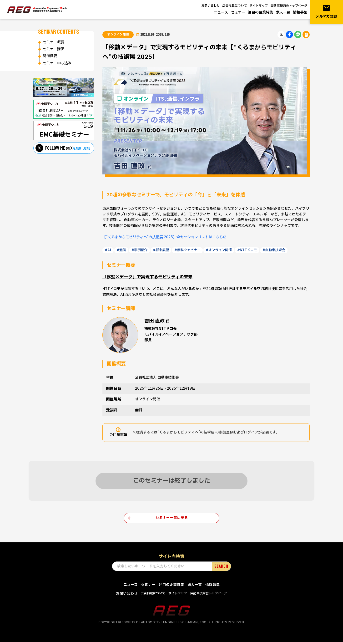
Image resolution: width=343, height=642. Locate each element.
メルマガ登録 (326, 11)
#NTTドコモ (247, 250)
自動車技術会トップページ (288, 5)
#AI (108, 250)
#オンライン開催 (219, 250)
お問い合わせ (210, 5)
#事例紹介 (139, 250)
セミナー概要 (53, 42)
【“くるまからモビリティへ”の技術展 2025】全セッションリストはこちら (162, 237)
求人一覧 (283, 12)
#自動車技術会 (273, 250)
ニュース (221, 12)
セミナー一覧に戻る (172, 518)
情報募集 (300, 12)
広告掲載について (234, 5)
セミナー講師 (53, 49)
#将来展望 (161, 250)
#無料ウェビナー (187, 250)
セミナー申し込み (57, 63)
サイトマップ (258, 5)
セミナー (238, 12)
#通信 (121, 250)
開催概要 (50, 56)
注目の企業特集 (260, 12)
